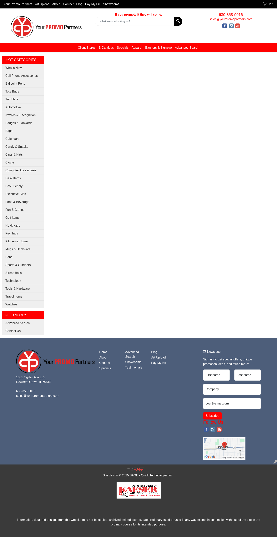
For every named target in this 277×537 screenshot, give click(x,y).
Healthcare (12, 225)
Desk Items (13, 178)
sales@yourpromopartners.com (230, 19)
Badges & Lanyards (18, 123)
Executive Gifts (15, 194)
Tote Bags (12, 91)
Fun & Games (14, 209)
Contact (68, 4)
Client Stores (87, 47)
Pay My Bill (92, 4)
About (56, 4)
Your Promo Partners (18, 4)
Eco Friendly (14, 186)
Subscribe (212, 415)
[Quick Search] (134, 21)
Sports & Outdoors (18, 265)
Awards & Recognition (20, 115)
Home (103, 352)
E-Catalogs (106, 47)
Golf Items (12, 217)
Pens (8, 257)
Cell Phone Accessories (21, 75)
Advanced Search (187, 47)
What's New (13, 67)
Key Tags (11, 233)
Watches (11, 304)
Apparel (137, 47)
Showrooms (111, 4)
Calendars (12, 138)
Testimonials (133, 367)
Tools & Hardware (17, 288)
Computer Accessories (20, 170)
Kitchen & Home (16, 241)
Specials (122, 47)
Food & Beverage (17, 201)
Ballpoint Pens (15, 83)
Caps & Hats (14, 154)
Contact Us (13, 331)
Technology (13, 280)
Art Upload (42, 4)
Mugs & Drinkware (18, 249)
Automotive (13, 107)
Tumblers (11, 99)
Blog (79, 4)
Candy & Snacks (16, 146)
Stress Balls (13, 272)
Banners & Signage (158, 47)
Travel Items (13, 296)
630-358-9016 (231, 15)
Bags (8, 131)
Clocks (10, 162)
